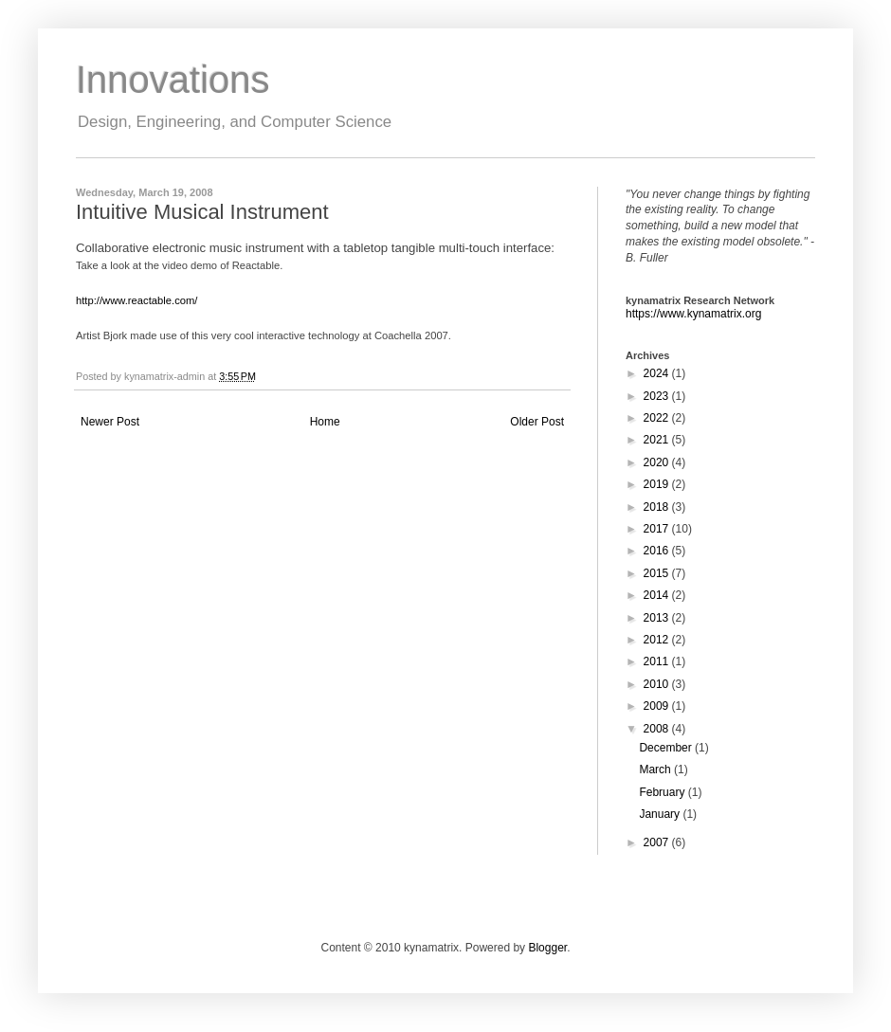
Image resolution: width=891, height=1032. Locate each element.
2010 (658, 684)
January (660, 814)
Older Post (537, 421)
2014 (658, 595)
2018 (658, 507)
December (667, 747)
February (663, 792)
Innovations (173, 79)
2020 (658, 462)
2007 (658, 842)
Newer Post (110, 421)
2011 (658, 661)
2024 (658, 373)
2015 (658, 573)
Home (325, 421)
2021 (658, 439)
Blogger (547, 947)
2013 (658, 618)
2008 (658, 728)
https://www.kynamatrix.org (693, 313)
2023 (658, 396)
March (656, 769)
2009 (658, 706)
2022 (658, 418)
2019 (658, 484)
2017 (658, 528)
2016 (658, 550)
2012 (658, 639)
